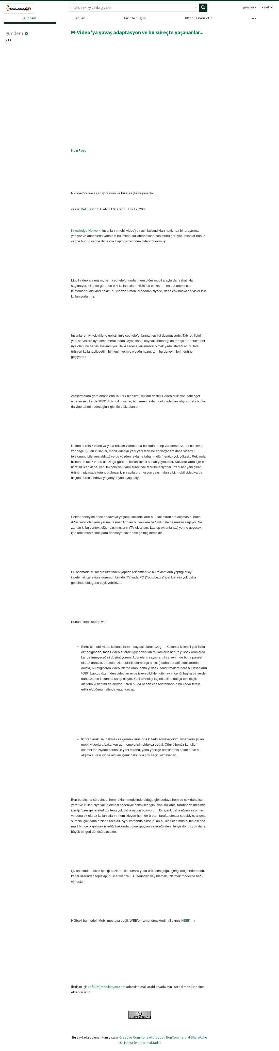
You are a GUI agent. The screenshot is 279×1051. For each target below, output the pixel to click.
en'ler (80, 18)
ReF (84, 209)
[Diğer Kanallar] (253, 19)
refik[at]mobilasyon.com (106, 986)
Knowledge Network (86, 230)
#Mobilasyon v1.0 (198, 18)
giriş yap (249, 7)
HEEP (185, 920)
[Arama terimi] (130, 8)
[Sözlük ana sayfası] (19, 9)
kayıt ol (267, 7)
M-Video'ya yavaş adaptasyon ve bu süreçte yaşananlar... (137, 32)
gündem (29, 18)
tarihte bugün (135, 18)
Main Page (78, 150)
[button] (26, 33)
